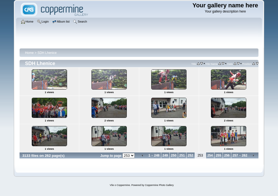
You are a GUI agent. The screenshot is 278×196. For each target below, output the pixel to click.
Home (29, 53)
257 (235, 155)
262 (244, 155)
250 (173, 155)
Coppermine (123, 185)
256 (227, 155)
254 (210, 155)
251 (182, 155)
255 (218, 155)
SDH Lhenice (47, 53)
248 (156, 155)
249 (165, 155)
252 (190, 155)
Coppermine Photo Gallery (159, 185)
